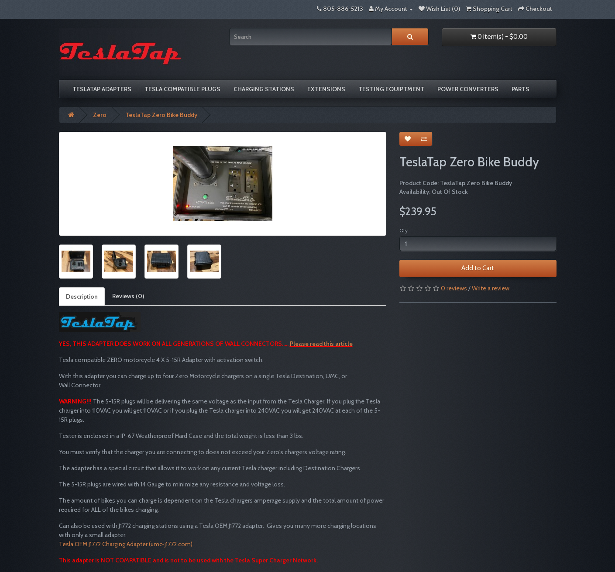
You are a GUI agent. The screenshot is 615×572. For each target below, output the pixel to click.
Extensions (326, 89)
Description (82, 296)
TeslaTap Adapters (101, 89)
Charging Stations (264, 89)
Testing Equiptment (391, 89)
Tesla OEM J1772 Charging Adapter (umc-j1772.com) (125, 544)
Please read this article (321, 344)
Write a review (490, 288)
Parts (520, 89)
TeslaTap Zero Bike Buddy (161, 115)
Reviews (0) (128, 296)
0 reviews (454, 288)
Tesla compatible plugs (182, 89)
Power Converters (467, 89)
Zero (100, 115)
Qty (403, 230)
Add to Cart (477, 268)
